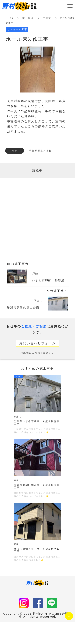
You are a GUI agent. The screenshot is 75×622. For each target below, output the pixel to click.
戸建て (47, 18)
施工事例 (28, 18)
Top (10, 18)
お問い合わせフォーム (37, 343)
